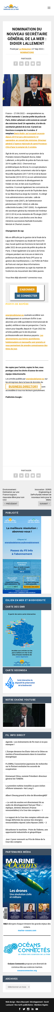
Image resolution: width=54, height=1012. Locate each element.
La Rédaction (25, 49)
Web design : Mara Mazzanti (17, 1002)
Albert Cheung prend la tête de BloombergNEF (26, 795)
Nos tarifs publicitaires (24, 1005)
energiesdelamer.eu (15, 315)
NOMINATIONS (27, 52)
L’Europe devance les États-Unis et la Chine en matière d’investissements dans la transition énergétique (27, 754)
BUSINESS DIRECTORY (23, 386)
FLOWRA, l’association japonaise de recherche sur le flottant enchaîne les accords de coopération (27, 766)
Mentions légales (41, 1005)
